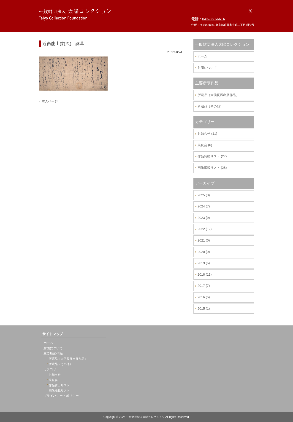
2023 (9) (204, 218)
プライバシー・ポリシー (61, 396)
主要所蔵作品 (53, 353)
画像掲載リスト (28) (212, 167)
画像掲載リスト (59, 390)
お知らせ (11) (207, 133)
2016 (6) (204, 297)
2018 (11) (205, 274)
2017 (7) (204, 286)
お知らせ (55, 374)
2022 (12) (205, 229)
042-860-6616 (213, 19)
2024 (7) (204, 206)
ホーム (202, 56)
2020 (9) (204, 252)
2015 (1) (204, 308)
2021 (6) (204, 240)
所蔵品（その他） (210, 106)
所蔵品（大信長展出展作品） (218, 95)
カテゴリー (51, 369)
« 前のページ (48, 101)
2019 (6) (204, 263)
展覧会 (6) (205, 145)
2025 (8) (204, 195)
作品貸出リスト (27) (212, 156)
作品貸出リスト (59, 385)
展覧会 (53, 380)
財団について (207, 68)
